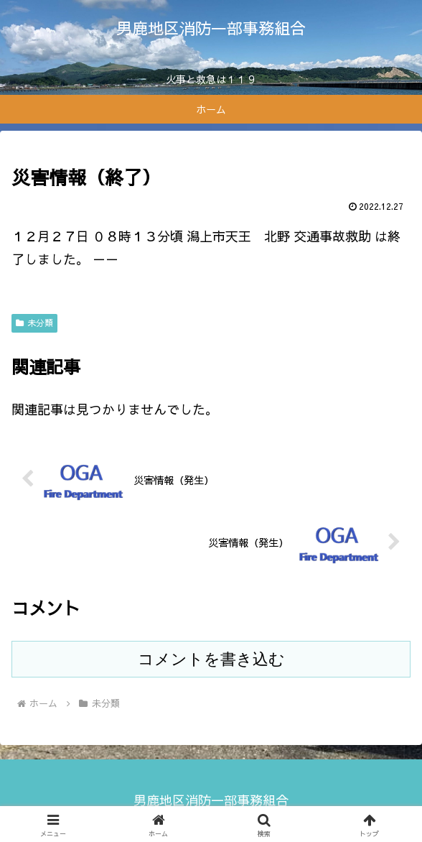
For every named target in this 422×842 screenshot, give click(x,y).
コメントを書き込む (211, 659)
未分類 (34, 322)
